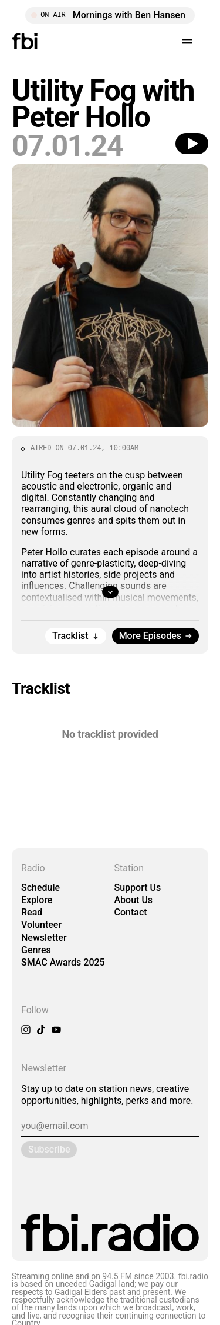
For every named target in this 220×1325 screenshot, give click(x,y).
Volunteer (41, 924)
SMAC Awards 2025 (63, 962)
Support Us (137, 887)
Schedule (40, 887)
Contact (130, 912)
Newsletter (44, 937)
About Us (133, 899)
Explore (36, 899)
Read (31, 912)
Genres (36, 950)
